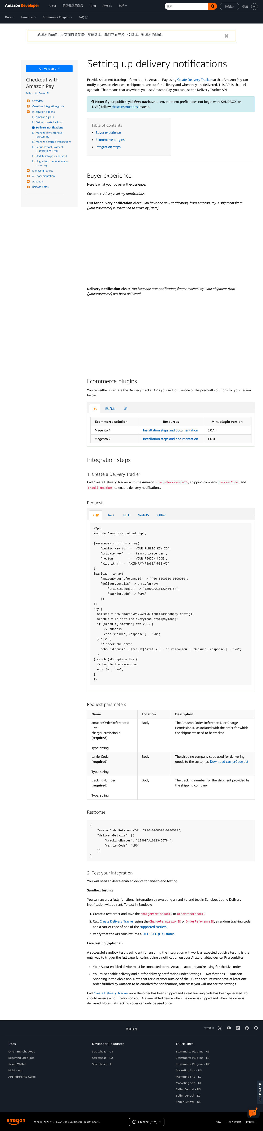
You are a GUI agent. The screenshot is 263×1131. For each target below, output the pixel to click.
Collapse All (31, 93)
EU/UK (110, 408)
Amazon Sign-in (45, 117)
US (94, 409)
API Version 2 (48, 68)
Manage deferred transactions (53, 142)
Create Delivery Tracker (194, 79)
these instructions (125, 107)
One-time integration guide (47, 106)
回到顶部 (131, 1029)
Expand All (44, 93)
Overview (37, 101)
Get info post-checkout (49, 122)
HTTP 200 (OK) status (158, 934)
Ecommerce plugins (110, 140)
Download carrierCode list (229, 761)
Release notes (39, 187)
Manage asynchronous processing (49, 134)
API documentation (43, 176)
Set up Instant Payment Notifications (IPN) (50, 149)
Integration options (43, 112)
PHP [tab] (95, 515)
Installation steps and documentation (170, 430)
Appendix (37, 181)
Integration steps (108, 147)
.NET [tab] (125, 515)
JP (125, 408)
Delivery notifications (49, 127)
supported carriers (153, 927)
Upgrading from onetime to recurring (52, 163)
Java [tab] (111, 515)
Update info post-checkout (51, 156)
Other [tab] (161, 515)
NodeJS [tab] (143, 515)
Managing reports (42, 170)
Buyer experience (108, 132)
